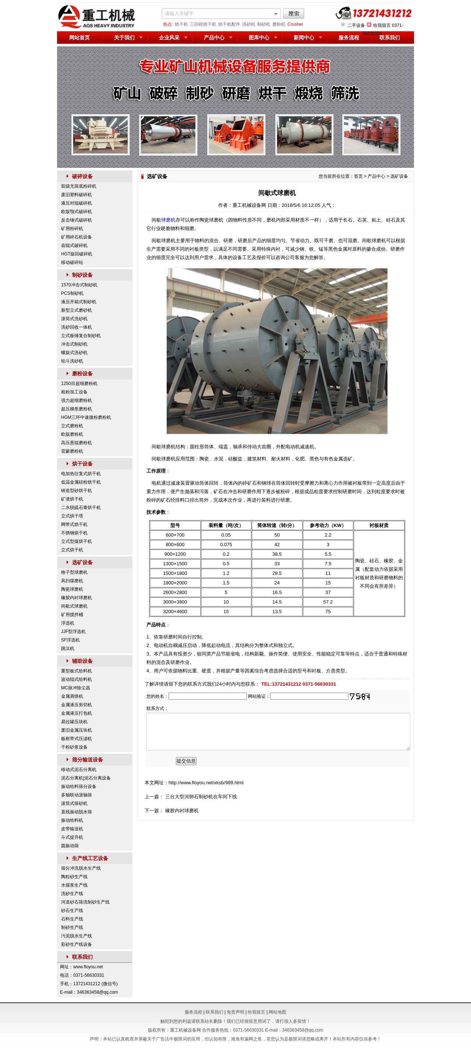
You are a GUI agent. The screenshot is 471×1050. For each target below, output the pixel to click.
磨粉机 (279, 24)
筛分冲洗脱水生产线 (81, 868)
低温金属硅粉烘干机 (81, 482)
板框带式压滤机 (76, 738)
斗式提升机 (72, 837)
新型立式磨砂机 (76, 310)
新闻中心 (304, 37)
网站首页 (79, 37)
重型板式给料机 (76, 671)
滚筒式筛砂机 (74, 803)
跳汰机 (67, 648)
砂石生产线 (72, 910)
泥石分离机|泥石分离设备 (86, 778)
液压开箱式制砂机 (78, 301)
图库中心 (259, 37)
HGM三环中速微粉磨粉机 (86, 417)
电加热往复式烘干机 (81, 473)
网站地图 (277, 1012)
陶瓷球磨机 (72, 589)
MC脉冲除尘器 (75, 687)
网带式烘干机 (74, 524)
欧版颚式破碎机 (76, 211)
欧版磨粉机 (72, 434)
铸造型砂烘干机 (76, 490)
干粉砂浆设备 (74, 747)
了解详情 (154, 684)
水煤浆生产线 (74, 885)
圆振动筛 (70, 845)
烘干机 (181, 24)
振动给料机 (72, 820)
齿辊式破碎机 (74, 245)
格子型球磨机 (74, 572)
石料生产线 (72, 919)
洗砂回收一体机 (76, 327)
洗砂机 (248, 24)
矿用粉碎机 (72, 228)
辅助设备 (82, 661)
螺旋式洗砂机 (74, 352)
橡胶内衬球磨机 (76, 597)
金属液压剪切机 (76, 704)
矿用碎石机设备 (76, 237)
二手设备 (356, 25)
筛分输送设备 (87, 760)
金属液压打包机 (76, 713)
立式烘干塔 (72, 516)
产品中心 (214, 37)
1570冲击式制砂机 (79, 284)
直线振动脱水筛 (76, 811)
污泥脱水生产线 (76, 935)
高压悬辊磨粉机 (76, 442)
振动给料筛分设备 (78, 786)
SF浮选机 (70, 640)
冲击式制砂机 (74, 344)
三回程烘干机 (203, 24)
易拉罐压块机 (74, 721)
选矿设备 (82, 562)
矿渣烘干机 (72, 499)
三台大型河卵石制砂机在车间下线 (201, 796)
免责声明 (235, 1012)
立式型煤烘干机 (76, 541)
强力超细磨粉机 (76, 400)
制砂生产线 (72, 927)
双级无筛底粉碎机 (78, 186)
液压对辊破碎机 (76, 203)
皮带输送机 (72, 828)
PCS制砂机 (72, 293)
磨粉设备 (82, 373)
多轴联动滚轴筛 (76, 795)
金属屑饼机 (72, 696)
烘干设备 (82, 464)
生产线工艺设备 (90, 858)
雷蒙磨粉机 (72, 451)
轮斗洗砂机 (72, 361)
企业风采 (169, 37)
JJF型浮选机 (73, 631)
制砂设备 (82, 275)
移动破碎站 (72, 262)
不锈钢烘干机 (74, 532)
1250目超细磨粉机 (79, 383)
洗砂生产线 (72, 893)
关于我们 (124, 37)
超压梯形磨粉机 (76, 408)
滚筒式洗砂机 (74, 318)
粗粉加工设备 (74, 392)
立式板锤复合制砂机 (81, 335)
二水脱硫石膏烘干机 (81, 507)
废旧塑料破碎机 (76, 194)
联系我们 (389, 37)
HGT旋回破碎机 (76, 254)
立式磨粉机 (72, 425)
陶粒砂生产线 (74, 876)
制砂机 (263, 24)
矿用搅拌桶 (72, 614)
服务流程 (349, 37)
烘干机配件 (229, 24)
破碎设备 (82, 176)
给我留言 (382, 25)
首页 (358, 176)
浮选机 (67, 623)
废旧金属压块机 (76, 730)
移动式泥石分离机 (78, 769)
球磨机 (168, 220)
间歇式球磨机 (74, 606)
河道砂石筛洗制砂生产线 (85, 902)
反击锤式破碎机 (76, 220)
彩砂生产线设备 (76, 944)
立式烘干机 (72, 549)
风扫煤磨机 (72, 580)
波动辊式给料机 (76, 679)
